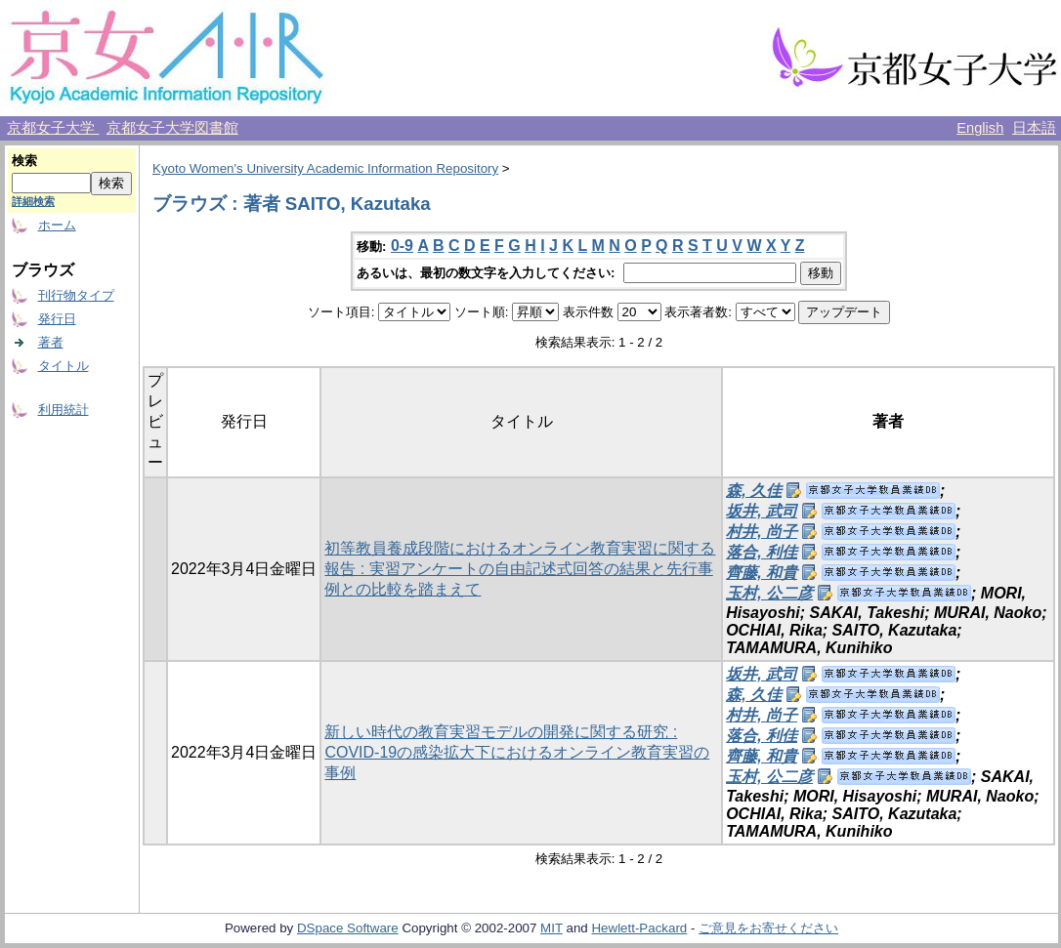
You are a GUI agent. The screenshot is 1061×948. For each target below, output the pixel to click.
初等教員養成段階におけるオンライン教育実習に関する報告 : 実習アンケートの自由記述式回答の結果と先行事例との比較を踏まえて (519, 569)
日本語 (1034, 128)
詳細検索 (33, 201)
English (979, 128)
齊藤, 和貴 (761, 572)
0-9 (402, 245)
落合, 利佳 (761, 552)
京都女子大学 (53, 128)
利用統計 (63, 409)
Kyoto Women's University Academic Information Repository (325, 168)
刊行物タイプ (76, 295)
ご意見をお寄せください (768, 928)
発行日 (57, 318)
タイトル (63, 365)
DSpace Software (348, 928)
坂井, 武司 (761, 511)
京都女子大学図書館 (172, 128)
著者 (51, 342)
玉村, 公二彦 (769, 593)
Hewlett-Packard (639, 928)
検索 (24, 160)
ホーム (57, 225)
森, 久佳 (754, 490)
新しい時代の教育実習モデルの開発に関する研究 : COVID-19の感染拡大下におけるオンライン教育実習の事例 (516, 752)
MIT (551, 928)
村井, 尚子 (761, 531)
